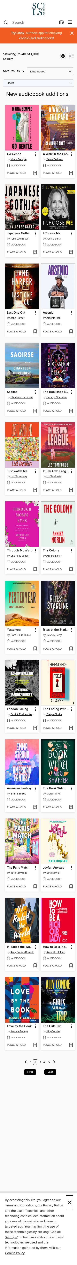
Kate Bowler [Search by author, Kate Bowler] (53, 873)
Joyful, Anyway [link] (53, 868)
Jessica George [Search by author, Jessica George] (19, 1031)
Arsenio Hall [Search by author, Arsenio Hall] (53, 318)
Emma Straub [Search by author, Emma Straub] (18, 793)
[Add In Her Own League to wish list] (71, 490)
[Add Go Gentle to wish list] (35, 173)
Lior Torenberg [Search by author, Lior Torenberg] (18, 476)
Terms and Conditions (20, 1205)
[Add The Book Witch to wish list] (71, 807)
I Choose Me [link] (51, 233)
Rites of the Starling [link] (56, 630)
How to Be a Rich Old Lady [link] (56, 947)
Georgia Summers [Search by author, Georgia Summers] (56, 397)
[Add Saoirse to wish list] (35, 411)
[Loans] (62, 23)
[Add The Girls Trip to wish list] (71, 1045)
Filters (10, 83)
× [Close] (69, 1203)
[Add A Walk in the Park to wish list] (71, 173)
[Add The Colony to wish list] (71, 569)
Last (50, 1072)
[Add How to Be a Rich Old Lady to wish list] (71, 966)
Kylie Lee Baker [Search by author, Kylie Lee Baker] (19, 238)
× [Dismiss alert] (72, 33)
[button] (63, 57)
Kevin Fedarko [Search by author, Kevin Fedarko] (54, 159)
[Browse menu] (70, 22)
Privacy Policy (53, 1205)
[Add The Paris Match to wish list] (35, 886)
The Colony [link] (51, 550)
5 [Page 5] (49, 1062)
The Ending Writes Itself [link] (56, 709)
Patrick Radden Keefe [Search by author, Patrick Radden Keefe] (22, 714)
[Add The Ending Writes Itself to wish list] (71, 728)
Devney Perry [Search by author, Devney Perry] (54, 635)
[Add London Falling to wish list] (35, 728)
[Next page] (54, 1062)
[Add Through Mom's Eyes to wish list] (35, 569)
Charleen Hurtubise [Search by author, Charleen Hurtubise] (21, 397)
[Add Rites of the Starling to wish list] (71, 649)
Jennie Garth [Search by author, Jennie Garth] (53, 238)
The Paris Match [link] (18, 868)
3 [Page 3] (40, 1062)
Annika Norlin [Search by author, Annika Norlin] (54, 555)
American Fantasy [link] (19, 788)
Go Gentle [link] (14, 154)
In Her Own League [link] (56, 471)
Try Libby (17, 33)
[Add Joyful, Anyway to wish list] (71, 886)
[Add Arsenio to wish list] (71, 332)
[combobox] (30, 23)
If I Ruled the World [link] (20, 947)
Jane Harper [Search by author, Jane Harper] (17, 318)
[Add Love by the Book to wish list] (35, 1045)
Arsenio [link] (48, 313)
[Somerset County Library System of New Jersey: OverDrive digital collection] (38, 9)
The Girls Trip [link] (52, 1026)
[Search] (6, 22)
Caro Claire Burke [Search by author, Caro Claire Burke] (20, 635)
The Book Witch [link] (54, 788)
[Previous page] (26, 1062)
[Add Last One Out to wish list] (35, 332)
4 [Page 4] (44, 1062)
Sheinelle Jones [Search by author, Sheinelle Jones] (19, 555)
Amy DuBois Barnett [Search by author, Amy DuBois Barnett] (22, 952)
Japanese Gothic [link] (18, 233)
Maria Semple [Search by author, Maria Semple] (18, 159)
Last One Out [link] (16, 313)
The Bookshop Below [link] (56, 392)
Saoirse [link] (12, 392)
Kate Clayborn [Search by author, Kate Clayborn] (18, 873)
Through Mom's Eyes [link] (20, 550)
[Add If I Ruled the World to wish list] (35, 966)
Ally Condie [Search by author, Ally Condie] (53, 1031)
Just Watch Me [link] (17, 471)
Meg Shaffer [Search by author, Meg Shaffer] (53, 793)
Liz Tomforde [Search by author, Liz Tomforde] (53, 476)
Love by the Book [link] (19, 1026)
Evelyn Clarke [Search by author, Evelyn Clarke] (54, 714)
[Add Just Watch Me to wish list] (35, 490)
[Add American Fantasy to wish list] (35, 807)
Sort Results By (13, 71)
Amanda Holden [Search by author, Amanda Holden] (55, 952)
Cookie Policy (14, 1253)
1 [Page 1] (30, 1062)
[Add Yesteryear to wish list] (35, 649)
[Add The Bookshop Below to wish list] (71, 411)
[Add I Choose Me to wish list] (71, 252)
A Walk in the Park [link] (55, 154)
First (30, 1072)
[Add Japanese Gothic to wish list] (35, 252)
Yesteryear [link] (14, 630)
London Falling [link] (17, 709)
